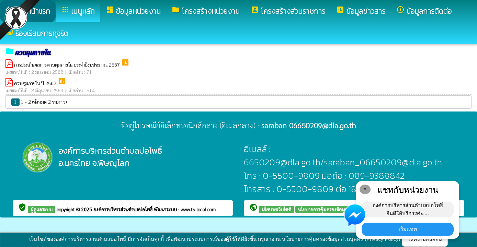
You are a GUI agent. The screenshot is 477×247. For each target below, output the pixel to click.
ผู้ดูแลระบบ (42, 209)
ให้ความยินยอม (425, 239)
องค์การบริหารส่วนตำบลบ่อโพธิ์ (123, 209)
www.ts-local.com (198, 209)
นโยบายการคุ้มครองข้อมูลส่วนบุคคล (332, 209)
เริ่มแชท (408, 229)
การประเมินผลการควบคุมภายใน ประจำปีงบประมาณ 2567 (67, 65)
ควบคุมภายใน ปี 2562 (36, 83)
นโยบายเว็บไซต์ (276, 209)
